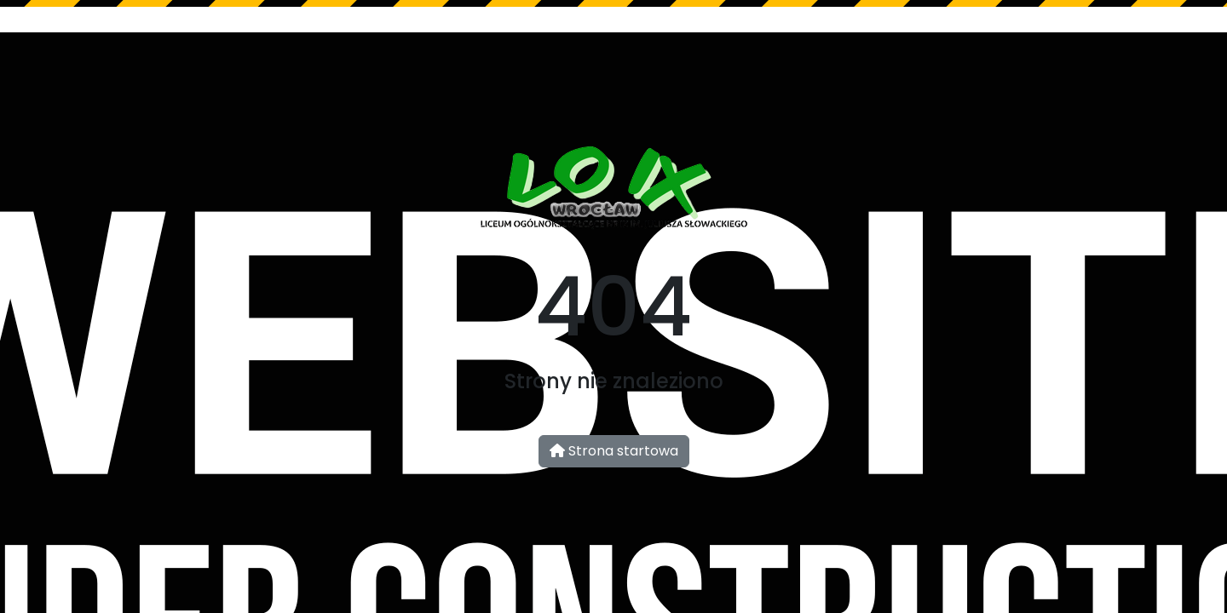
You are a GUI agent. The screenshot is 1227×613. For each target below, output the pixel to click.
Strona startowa (614, 451)
